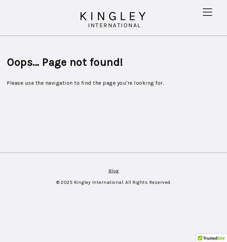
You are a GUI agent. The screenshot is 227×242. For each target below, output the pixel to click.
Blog (113, 171)
